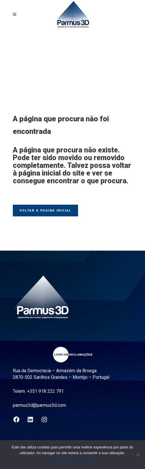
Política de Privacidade (76, 460)
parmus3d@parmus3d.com (39, 405)
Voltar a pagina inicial (45, 210)
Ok (52, 460)
